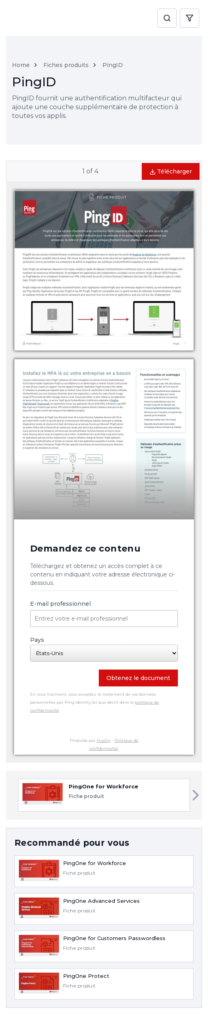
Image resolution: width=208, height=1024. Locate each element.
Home (21, 65)
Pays (104, 649)
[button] (167, 18)
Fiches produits (66, 65)
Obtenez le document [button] (138, 678)
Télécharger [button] (170, 171)
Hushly (103, 740)
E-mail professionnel (104, 613)
